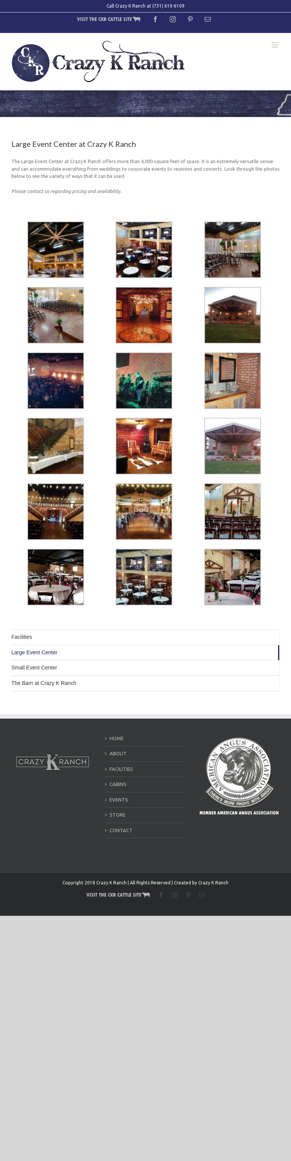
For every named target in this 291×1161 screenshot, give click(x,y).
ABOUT (118, 753)
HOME (117, 738)
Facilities (21, 637)
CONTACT (121, 830)
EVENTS (119, 799)
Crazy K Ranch (213, 882)
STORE (117, 814)
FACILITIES (121, 769)
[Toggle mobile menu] (276, 45)
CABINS (118, 784)
